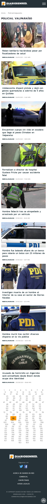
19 (23, 394)
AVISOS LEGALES (23, 484)
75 (23, 412)
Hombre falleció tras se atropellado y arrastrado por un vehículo (21, 213)
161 (34, 440)
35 (7, 400)
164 (27, 442)
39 (33, 400)
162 (41, 440)
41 (4, 402)
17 (10, 394)
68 (20, 410)
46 (36, 402)
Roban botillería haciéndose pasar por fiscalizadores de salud (22, 52)
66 (7, 410)
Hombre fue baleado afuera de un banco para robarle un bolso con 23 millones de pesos (23, 253)
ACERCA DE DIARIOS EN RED (23, 473)
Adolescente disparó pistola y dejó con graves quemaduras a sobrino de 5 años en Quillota (23, 90)
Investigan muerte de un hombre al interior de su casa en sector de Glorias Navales (23, 295)
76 (30, 412)
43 (17, 402)
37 (20, 400)
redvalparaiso (8, 57)
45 (30, 402)
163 (20, 442)
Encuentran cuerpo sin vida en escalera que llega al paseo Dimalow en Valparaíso (22, 132)
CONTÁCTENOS (23, 480)
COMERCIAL (23, 476)
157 (5, 440)
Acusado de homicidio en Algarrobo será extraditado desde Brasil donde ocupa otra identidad (21, 375)
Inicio (3, 13)
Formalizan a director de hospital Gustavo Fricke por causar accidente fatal (21, 172)
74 (17, 412)
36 (14, 400)
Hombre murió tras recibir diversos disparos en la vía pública (20, 335)
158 (12, 440)
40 (40, 400)
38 (27, 400)
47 (43, 402)
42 (10, 402)
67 (14, 410)
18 (17, 394)
